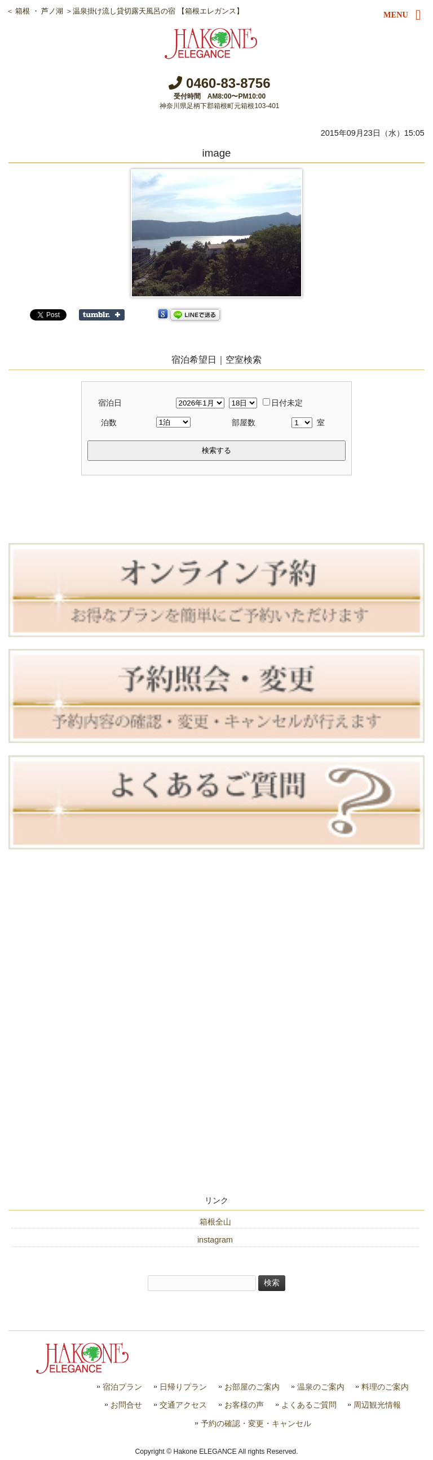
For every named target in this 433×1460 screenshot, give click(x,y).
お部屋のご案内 (252, 1387)
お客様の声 (244, 1405)
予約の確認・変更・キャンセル (256, 1423)
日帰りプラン (183, 1387)
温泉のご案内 (320, 1387)
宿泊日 (110, 402)
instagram (215, 1239)
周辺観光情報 (377, 1405)
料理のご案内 (385, 1387)
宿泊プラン (122, 1387)
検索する (216, 450)
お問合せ (126, 1405)
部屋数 (243, 422)
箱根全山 (215, 1221)
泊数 (109, 422)
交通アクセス (183, 1405)
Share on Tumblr (102, 315)
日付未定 (283, 402)
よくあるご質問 (309, 1405)
